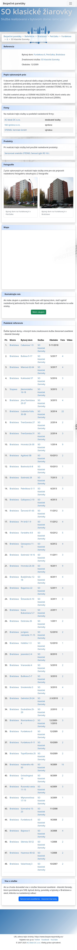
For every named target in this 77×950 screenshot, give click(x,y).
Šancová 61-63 (27, 510)
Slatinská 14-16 (28, 554)
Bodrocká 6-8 (27, 466)
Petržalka (54, 36)
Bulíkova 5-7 (26, 676)
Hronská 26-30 (27, 444)
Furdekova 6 (26, 731)
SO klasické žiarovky (50, 59)
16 (63, 764)
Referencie (29, 36)
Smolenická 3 (27, 687)
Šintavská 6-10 (27, 599)
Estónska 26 (26, 621)
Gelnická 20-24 (27, 698)
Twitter (37, 939)
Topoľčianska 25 (28, 753)
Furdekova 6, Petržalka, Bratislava (49, 54)
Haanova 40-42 (28, 852)
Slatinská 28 (26, 477)
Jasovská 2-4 (26, 654)
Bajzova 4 (25, 830)
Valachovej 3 (26, 863)
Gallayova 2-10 (27, 499)
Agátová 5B (26, 455)
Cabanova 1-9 (27, 345)
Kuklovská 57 (27, 378)
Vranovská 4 (26, 665)
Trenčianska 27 (28, 422)
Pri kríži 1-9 (26, 521)
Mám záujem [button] (38, 312)
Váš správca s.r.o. (12, 125)
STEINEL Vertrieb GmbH (16, 130)
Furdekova (66, 36)
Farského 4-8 (27, 532)
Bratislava (42, 36)
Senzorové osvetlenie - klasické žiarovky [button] (38, 899)
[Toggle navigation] (70, 3)
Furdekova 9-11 (28, 742)
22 (63, 411)
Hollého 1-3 (26, 643)
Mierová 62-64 (27, 367)
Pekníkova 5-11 (28, 488)
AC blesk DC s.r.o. (12, 119)
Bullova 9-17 (26, 356)
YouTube (54, 939)
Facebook (45, 939)
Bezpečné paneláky (14, 3)
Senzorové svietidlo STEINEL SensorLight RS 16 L (27, 153)
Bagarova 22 (26, 588)
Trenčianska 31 (28, 433)
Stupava (13, 389)
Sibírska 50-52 (27, 841)
